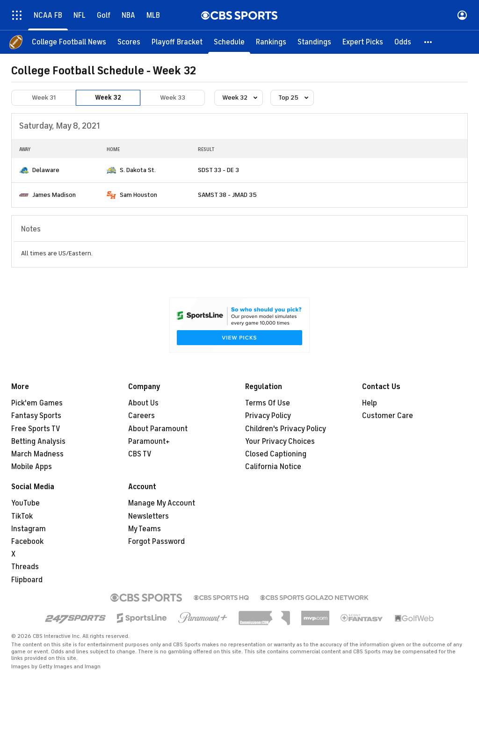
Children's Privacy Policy (285, 429)
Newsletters (148, 516)
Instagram (28, 529)
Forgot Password (156, 541)
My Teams (144, 529)
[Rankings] (271, 42)
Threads (25, 566)
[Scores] (129, 42)
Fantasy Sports (36, 415)
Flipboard (27, 580)
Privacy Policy (268, 415)
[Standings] (314, 42)
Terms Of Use (267, 403)
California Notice (273, 466)
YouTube (25, 503)
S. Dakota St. (138, 170)
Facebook (27, 541)
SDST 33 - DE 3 (218, 170)
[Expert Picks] (363, 42)
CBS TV (140, 454)
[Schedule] (229, 42)
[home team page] (24, 170)
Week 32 (108, 97)
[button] (428, 42)
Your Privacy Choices (280, 441)
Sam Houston (138, 195)
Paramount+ (149, 441)
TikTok (22, 516)
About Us (143, 403)
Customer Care (387, 415)
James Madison (54, 195)
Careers (141, 415)
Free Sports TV (35, 429)
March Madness (37, 454)
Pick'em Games (37, 403)
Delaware (45, 170)
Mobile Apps (31, 466)
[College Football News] (69, 42)
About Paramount (158, 429)
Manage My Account (161, 503)
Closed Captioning (275, 454)
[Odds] (403, 42)
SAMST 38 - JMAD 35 (227, 195)
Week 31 (44, 97)
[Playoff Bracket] (177, 42)
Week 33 (172, 97)
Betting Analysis (38, 441)
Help (369, 403)
